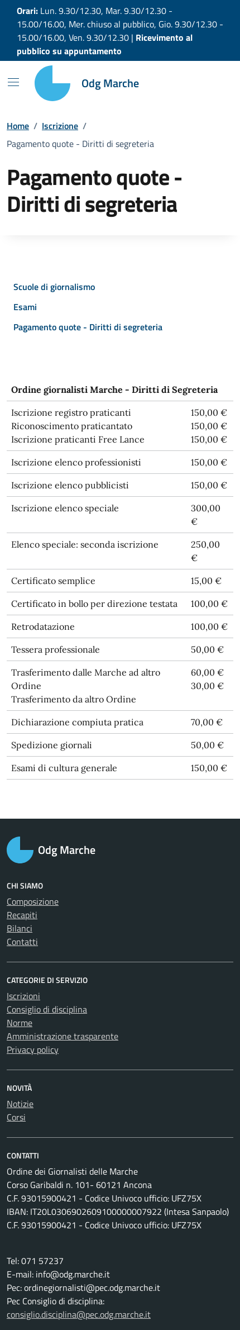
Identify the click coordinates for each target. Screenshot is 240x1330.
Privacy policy (33, 1049)
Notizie (20, 1103)
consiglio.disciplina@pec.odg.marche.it (79, 1314)
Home (18, 125)
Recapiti (22, 915)
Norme (19, 1022)
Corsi (16, 1117)
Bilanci (19, 928)
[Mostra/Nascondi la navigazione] (13, 82)
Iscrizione (60, 125)
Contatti (22, 941)
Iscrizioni (23, 996)
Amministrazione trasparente (62, 1036)
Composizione (33, 901)
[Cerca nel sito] (209, 83)
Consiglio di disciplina (47, 1009)
